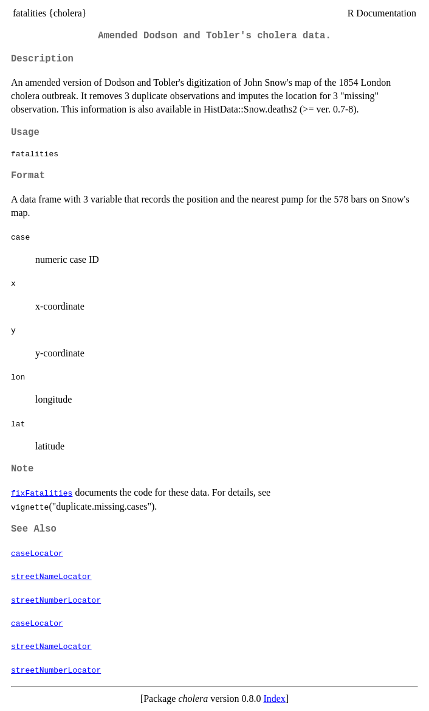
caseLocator (37, 552)
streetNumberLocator (56, 599)
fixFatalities (41, 492)
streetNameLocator (51, 576)
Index (274, 698)
